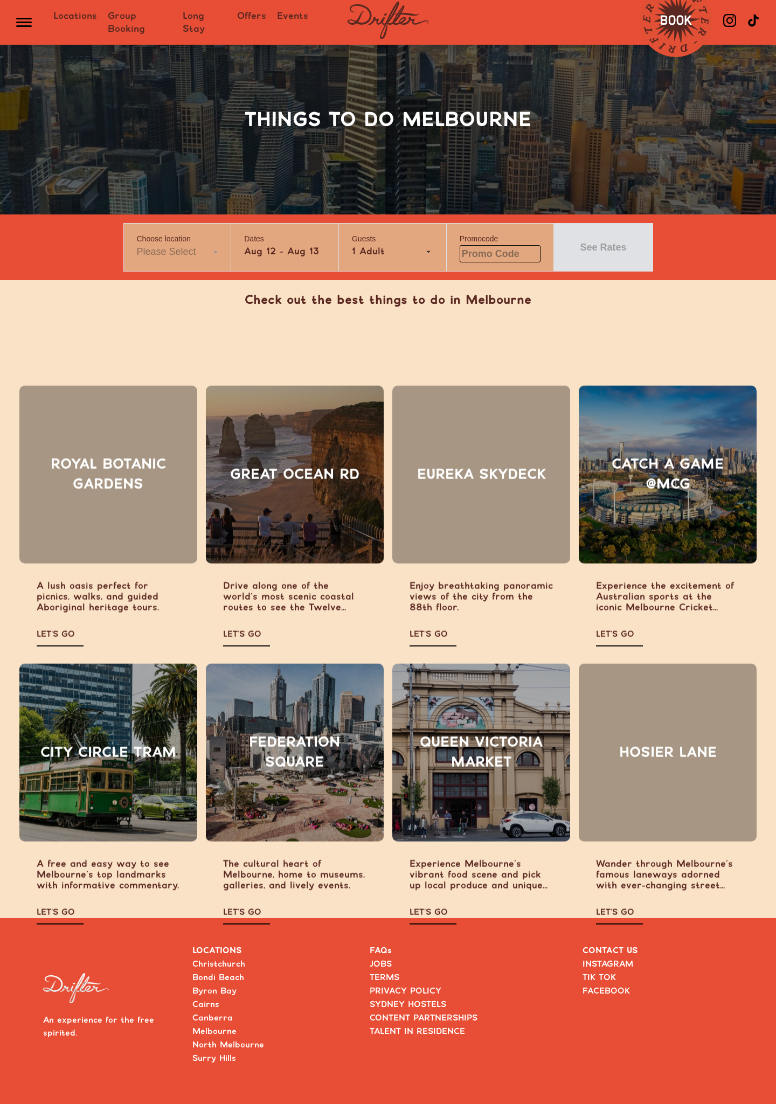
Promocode (479, 238)
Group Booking (126, 22)
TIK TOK (599, 978)
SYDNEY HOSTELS (408, 1005)
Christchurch (218, 964)
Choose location (164, 238)
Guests (364, 238)
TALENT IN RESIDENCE (417, 1031)
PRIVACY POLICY (405, 991)
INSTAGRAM (608, 964)
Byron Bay (214, 991)
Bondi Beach (218, 978)
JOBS (381, 964)
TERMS (384, 978)
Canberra (212, 1018)
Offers (251, 16)
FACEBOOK (606, 991)
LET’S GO (56, 654)
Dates (254, 238)
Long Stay (194, 22)
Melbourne (214, 1031)
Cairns (205, 1005)
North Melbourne (228, 1045)
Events (292, 16)
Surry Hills (214, 1058)
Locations (75, 16)
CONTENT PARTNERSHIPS (423, 1018)
